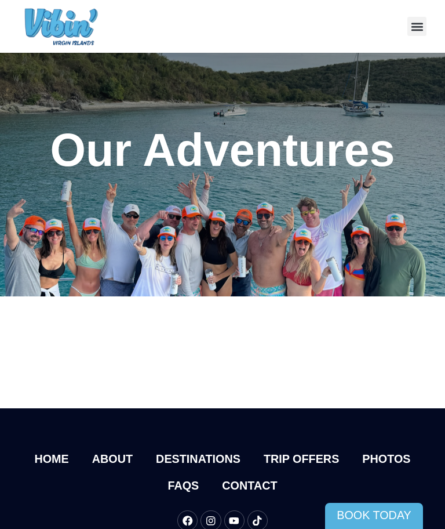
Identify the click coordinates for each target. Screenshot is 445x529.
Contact (249, 485)
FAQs (183, 485)
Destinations (198, 458)
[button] (416, 26)
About (112, 458)
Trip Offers (301, 458)
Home (51, 458)
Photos (386, 458)
